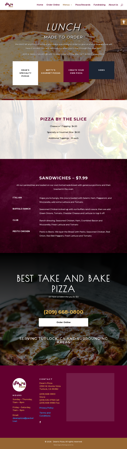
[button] (124, 22)
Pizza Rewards (82, 5)
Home (40, 5)
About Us (113, 5)
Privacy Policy (46, 408)
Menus (66, 5)
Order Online (53, 5)
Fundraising (99, 5)
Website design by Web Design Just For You (63, 445)
